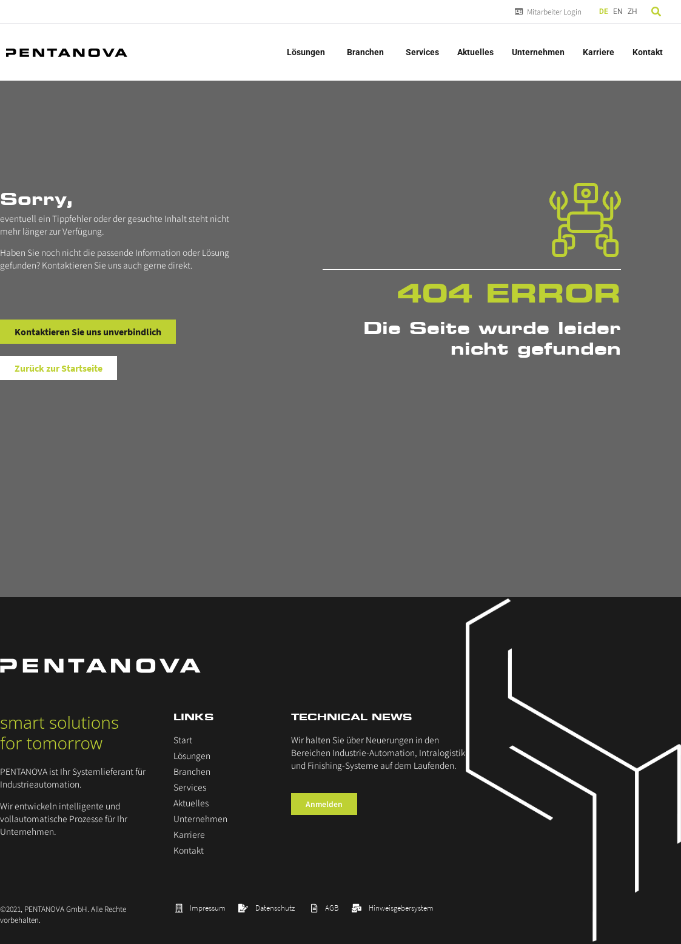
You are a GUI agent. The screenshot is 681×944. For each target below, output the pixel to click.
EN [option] (618, 11)
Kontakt (647, 52)
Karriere (598, 52)
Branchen (367, 52)
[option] (618, 12)
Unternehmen (538, 52)
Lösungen (308, 52)
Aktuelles (475, 52)
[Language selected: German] (619, 12)
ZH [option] (632, 11)
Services (422, 52)
